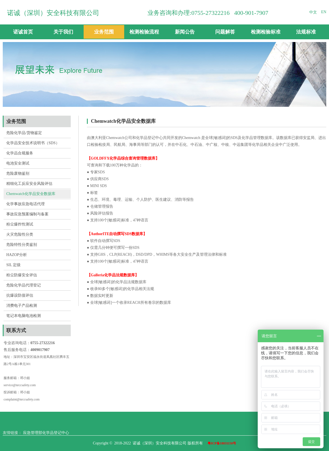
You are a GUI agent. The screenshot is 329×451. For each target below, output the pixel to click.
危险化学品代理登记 (23, 285)
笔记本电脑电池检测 (23, 316)
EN (323, 12)
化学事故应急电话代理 (25, 204)
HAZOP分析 (16, 255)
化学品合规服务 (19, 153)
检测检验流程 (144, 32)
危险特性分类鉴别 (21, 245)
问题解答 (225, 32)
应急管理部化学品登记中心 (46, 433)
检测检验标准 (265, 32)
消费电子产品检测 (21, 306)
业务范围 (104, 32)
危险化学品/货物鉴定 (24, 133)
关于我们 (63, 32)
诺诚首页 (23, 32)
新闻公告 (185, 32)
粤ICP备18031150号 (222, 443)
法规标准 (306, 32)
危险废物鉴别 (17, 173)
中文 (313, 12)
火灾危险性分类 (19, 234)
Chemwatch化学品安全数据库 (30, 194)
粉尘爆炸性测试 (19, 224)
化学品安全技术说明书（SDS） (32, 143)
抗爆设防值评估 (19, 295)
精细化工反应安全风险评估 (29, 184)
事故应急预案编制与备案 (27, 214)
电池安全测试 (17, 163)
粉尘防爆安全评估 (21, 275)
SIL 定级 (13, 265)
